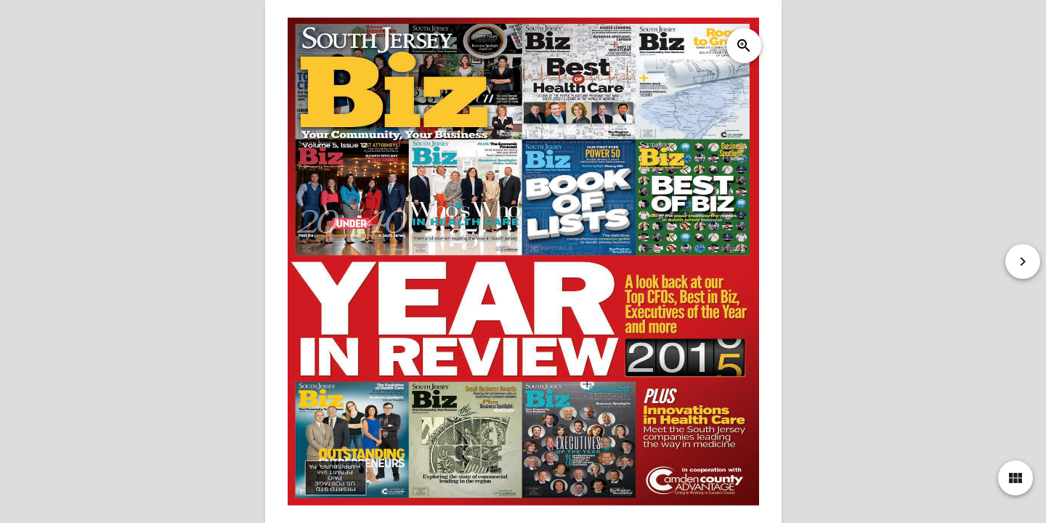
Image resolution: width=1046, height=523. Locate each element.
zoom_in (743, 45)
